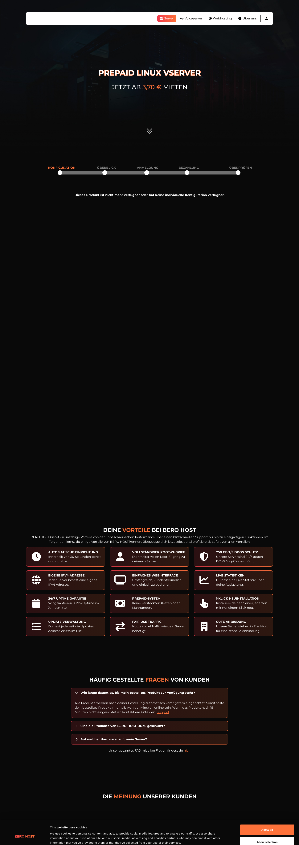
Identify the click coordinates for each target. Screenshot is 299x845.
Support (163, 712)
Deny (267, 834)
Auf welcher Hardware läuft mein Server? (113, 739)
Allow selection (267, 822)
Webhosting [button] (220, 18)
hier (187, 750)
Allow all (267, 809)
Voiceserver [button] (191, 18)
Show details (200, 835)
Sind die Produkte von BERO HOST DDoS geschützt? (122, 726)
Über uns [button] (247, 18)
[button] (266, 18)
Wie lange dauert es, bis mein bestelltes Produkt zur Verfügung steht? (137, 693)
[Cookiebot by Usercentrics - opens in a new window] (24, 837)
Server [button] (167, 18)
